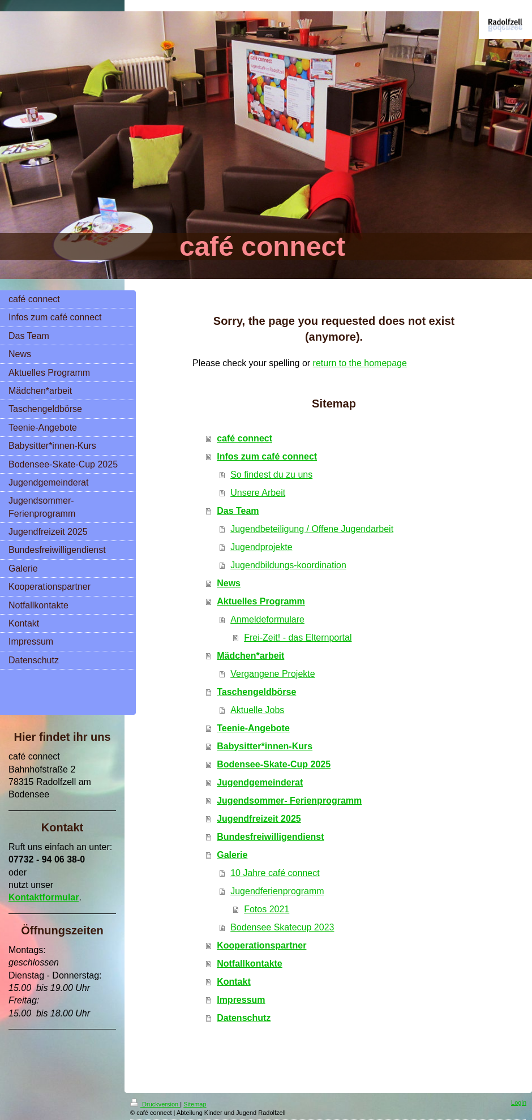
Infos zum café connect (267, 456)
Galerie (232, 855)
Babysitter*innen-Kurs (264, 746)
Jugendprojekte (261, 547)
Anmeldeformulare (267, 619)
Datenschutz (244, 1018)
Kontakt (234, 981)
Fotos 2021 (266, 909)
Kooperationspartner (261, 945)
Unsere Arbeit (257, 492)
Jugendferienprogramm (277, 891)
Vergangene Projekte (272, 674)
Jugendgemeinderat (260, 782)
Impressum (241, 1000)
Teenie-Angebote (253, 728)
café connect (244, 438)
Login (518, 1102)
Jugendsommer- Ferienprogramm (289, 800)
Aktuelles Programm (261, 601)
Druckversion (155, 1104)
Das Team (238, 511)
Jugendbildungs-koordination (288, 565)
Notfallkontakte (249, 963)
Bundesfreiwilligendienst (270, 837)
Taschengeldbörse (256, 692)
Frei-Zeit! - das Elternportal (297, 637)
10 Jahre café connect (274, 873)
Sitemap (194, 1104)
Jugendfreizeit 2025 (259, 818)
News (229, 583)
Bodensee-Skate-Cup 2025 (274, 764)
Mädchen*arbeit (250, 655)
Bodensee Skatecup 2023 (282, 927)
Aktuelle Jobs (257, 710)
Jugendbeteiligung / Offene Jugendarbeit (311, 529)
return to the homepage (360, 363)
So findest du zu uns (271, 474)
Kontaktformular (43, 897)
